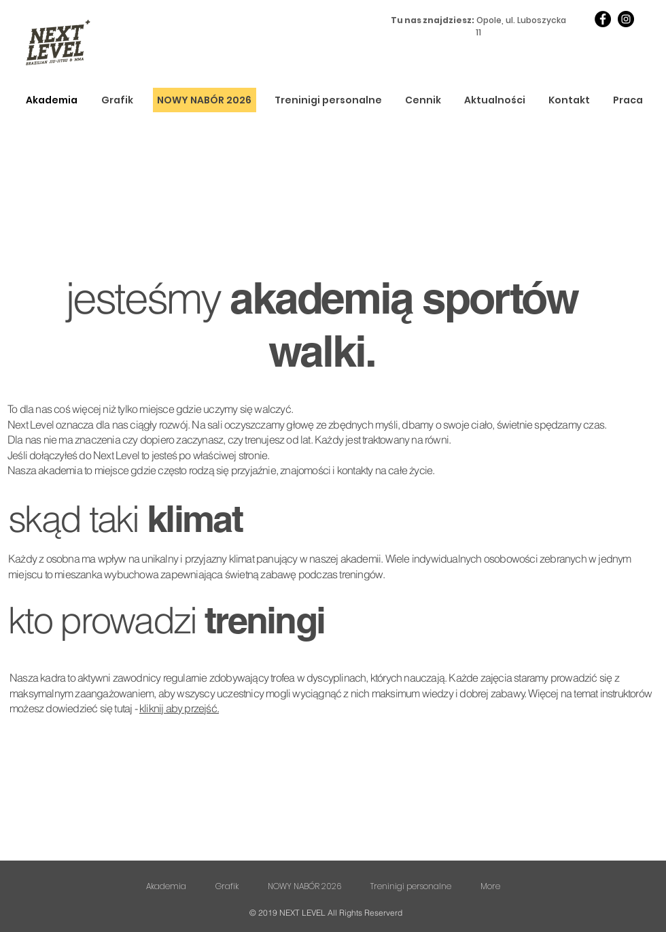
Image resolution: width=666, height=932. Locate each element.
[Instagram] (626, 19)
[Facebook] (603, 19)
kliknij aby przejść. (179, 708)
